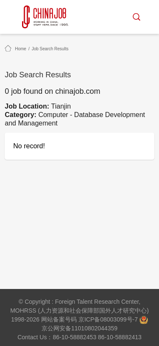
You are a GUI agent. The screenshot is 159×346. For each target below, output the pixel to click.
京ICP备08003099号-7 (108, 319)
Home (20, 48)
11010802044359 (94, 328)
